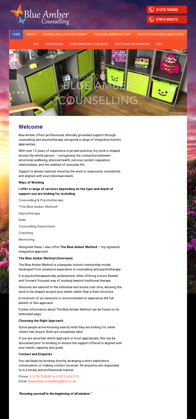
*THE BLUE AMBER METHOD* (112, 34)
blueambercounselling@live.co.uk (52, 381)
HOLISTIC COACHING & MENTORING (160, 34)
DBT (36, 44)
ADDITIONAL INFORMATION (132, 44)
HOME (16, 34)
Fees (159, 44)
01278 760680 (41, 376)
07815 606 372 (67, 376)
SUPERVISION (54, 44)
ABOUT (31, 34)
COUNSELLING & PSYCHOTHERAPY (64, 34)
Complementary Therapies (88, 44)
